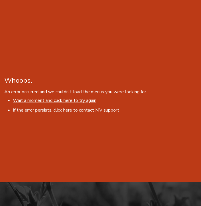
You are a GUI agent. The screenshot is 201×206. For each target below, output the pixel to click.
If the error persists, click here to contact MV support (66, 110)
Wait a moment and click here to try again (54, 100)
